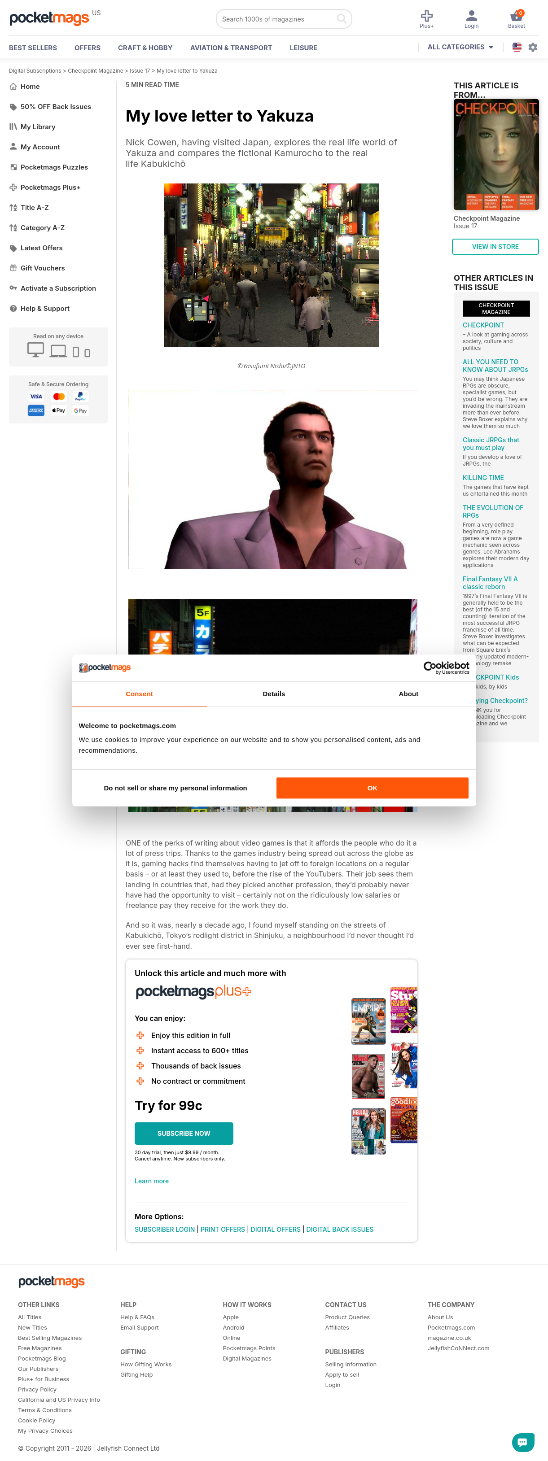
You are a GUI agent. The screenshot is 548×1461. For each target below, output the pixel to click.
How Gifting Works (145, 1364)
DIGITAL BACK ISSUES (340, 1229)
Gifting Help (136, 1374)
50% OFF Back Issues (50, 106)
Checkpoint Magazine (95, 70)
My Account (34, 147)
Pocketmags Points (249, 1348)
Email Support (139, 1327)
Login (333, 1384)
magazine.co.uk (449, 1337)
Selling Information (351, 1364)
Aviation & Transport (231, 48)
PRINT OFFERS (223, 1229)
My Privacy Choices (45, 1430)
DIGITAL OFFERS (276, 1229)
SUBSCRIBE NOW (184, 1133)
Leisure (304, 48)
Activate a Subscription (52, 288)
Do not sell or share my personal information (175, 788)
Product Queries (347, 1317)
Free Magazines (40, 1348)
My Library (32, 126)
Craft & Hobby (145, 48)
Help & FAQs (137, 1317)
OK (373, 788)
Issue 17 (140, 70)
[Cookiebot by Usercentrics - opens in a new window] (430, 668)
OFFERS (88, 48)
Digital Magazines (247, 1358)
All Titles (29, 1317)
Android (233, 1327)
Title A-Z (29, 207)
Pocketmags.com (451, 1327)
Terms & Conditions (45, 1409)
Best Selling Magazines (50, 1337)
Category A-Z (37, 227)
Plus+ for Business (43, 1378)
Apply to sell (342, 1374)
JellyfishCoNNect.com (459, 1348)
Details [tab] (274, 694)
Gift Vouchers (37, 268)
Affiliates (337, 1327)
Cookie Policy (36, 1420)
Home (24, 86)
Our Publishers (38, 1368)
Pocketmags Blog (42, 1358)
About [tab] (409, 694)
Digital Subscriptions (35, 70)
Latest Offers (36, 248)
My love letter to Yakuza (187, 70)
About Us (440, 1317)
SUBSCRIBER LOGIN (165, 1229)
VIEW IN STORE (495, 246)
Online (231, 1337)
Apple (231, 1317)
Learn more (152, 1181)
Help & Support (39, 308)
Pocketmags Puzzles (48, 167)
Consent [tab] (139, 694)
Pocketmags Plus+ (45, 187)
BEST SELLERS (33, 48)
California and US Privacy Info (59, 1399)
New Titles (32, 1327)
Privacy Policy (37, 1389)
